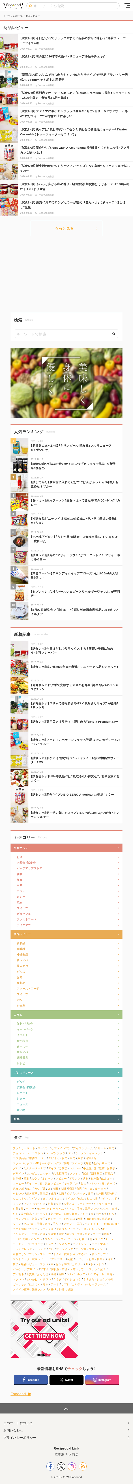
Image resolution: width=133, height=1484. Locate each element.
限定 (87, 1234)
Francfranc (93, 1219)
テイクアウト (25, 925)
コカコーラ (51, 1239)
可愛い (83, 1239)
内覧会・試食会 (26, 862)
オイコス (70, 1198)
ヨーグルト (41, 1214)
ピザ (69, 1193)
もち (83, 1183)
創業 (50, 1204)
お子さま (69, 1204)
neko (81, 1198)
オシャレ (47, 1178)
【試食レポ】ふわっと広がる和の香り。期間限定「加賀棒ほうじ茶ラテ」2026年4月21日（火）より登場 (75, 186)
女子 (42, 1219)
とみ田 (100, 1193)
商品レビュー (22, 934)
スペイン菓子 (21, 1289)
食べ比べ (22, 960)
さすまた (88, 1279)
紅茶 (102, 1168)
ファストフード (26, 919)
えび (47, 1224)
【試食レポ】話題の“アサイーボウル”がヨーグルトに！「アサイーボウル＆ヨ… (75, 557)
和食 (19, 874)
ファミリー (84, 1204)
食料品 (21, 943)
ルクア (81, 1274)
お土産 (21, 1006)
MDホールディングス (48, 1163)
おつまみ (69, 1219)
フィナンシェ (81, 1244)
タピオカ (54, 1158)
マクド (28, 1204)
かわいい (18, 1193)
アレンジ (40, 1249)
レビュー (61, 1178)
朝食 (67, 1214)
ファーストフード (28, 988)
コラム (18, 1015)
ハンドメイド (93, 1224)
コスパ (70, 1274)
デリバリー (58, 1259)
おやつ (35, 1178)
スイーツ (22, 908)
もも (111, 1214)
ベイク (98, 1239)
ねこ (29, 1188)
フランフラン (21, 1219)
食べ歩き (22, 1041)
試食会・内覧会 (26, 1087)
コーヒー (18, 1183)
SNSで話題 (66, 1289)
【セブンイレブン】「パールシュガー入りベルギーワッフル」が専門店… (75, 593)
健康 (53, 1193)
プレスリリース (24, 1072)
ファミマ (75, 1173)
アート (55, 1284)
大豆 (91, 1249)
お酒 (19, 857)
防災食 (55, 1269)
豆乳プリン (20, 1254)
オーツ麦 (80, 1249)
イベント (22, 1035)
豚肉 (64, 1158)
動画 (26, 1239)
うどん (70, 1209)
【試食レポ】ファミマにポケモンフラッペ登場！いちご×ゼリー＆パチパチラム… (75, 741)
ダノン (36, 1198)
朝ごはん (56, 1214)
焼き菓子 (31, 1193)
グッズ (21, 972)
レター (21, 1098)
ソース (82, 1229)
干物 (40, 1224)
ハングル (36, 1239)
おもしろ (94, 1229)
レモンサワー (78, 1269)
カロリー (77, 1264)
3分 (104, 1229)
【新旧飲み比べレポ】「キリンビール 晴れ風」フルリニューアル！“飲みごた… (71, 447)
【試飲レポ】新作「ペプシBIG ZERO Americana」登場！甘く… (72, 794)
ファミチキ (47, 1229)
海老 (88, 1163)
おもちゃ (39, 1204)
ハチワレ (45, 1279)
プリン (33, 1254)
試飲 (85, 1178)
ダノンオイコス (52, 1198)
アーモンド (20, 1244)
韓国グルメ (39, 1289)
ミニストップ (21, 1198)
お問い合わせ (13, 1430)
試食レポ (18, 1188)
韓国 (106, 1234)
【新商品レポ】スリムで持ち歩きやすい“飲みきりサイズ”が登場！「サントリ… (74, 705)
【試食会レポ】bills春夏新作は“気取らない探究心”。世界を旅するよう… (75, 778)
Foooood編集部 (46, 48)
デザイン (18, 1173)
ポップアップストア (29, 868)
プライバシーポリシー (19, 1437)
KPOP (17, 1239)
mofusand (110, 1224)
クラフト (69, 1224)
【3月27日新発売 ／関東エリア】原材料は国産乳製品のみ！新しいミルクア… (74, 612)
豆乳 (51, 1249)
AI (87, 1264)
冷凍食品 (22, 954)
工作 (80, 1224)
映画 (58, 1204)
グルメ (21, 1081)
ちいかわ (31, 1279)
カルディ (45, 1173)
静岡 (90, 1193)
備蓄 (61, 1234)
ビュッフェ (24, 914)
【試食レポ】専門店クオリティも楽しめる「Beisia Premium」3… (74, 721)
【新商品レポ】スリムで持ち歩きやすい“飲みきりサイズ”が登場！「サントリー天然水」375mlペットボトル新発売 (74, 77)
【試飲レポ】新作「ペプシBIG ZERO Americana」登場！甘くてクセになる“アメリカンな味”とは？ (75, 150)
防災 (64, 1269)
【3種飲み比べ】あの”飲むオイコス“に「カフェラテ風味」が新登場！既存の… (73, 466)
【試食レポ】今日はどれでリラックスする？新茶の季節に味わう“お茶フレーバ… (72, 650)
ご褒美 (63, 1168)
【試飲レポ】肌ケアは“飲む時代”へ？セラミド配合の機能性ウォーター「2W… (75, 760)
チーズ (111, 1183)
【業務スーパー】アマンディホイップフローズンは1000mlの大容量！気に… (74, 575)
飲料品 (21, 983)
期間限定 (96, 1173)
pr (49, 1188)
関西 (71, 1188)
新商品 (109, 1173)
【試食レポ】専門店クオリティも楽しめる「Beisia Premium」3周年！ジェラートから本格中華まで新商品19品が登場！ (75, 95)
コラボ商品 (20, 1158)
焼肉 (19, 902)
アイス (52, 1168)
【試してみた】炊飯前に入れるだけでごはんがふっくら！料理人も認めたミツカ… (74, 484)
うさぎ (57, 1279)
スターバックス (22, 1163)
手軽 (80, 1209)
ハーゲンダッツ (55, 1153)
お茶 (15, 1209)
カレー (21, 896)
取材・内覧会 (25, 1024)
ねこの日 (92, 1198)
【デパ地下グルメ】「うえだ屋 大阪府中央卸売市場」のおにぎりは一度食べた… (74, 539)
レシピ (21, 1063)
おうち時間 (63, 1264)
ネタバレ (18, 1279)
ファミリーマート (24, 1148)
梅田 (55, 1188)
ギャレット (96, 1153)
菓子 (15, 1264)
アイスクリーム (83, 1148)
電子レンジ (92, 1209)
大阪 (63, 1188)
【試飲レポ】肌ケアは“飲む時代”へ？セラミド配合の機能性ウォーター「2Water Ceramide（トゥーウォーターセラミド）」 (73, 131)
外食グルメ (21, 848)
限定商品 (26, 1214)
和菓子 (101, 1259)
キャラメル (71, 1183)
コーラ (97, 1234)
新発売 (70, 1234)
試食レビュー (53, 1183)
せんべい (29, 1224)
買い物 (21, 1110)
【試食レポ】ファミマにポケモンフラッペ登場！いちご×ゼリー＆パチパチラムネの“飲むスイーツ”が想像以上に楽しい (74, 113)
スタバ (44, 1264)
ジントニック (21, 1259)
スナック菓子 (97, 1269)
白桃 (98, 1214)
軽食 (74, 1214)
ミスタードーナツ (35, 1168)
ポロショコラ (72, 1279)
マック (17, 1204)
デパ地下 (18, 1274)
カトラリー (55, 1219)
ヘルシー (75, 1168)
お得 (61, 1274)
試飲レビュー (40, 1259)
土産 (80, 1234)
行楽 (91, 1259)
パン (19, 1000)
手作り (57, 1224)
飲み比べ (22, 966)
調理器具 (22, 1058)
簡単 (26, 1178)
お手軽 (17, 1178)
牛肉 (72, 1158)
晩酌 (80, 1219)
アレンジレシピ (22, 1249)
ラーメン (80, 1153)
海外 (67, 1163)
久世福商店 (60, 1173)
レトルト (93, 1183)
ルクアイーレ (96, 1274)
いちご (84, 1214)
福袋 (53, 1274)
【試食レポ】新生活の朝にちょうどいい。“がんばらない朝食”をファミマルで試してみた (75, 168)
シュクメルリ (105, 1279)
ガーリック (20, 1284)
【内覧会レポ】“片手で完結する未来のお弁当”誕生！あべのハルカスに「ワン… (74, 687)
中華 (19, 885)
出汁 (115, 1209)
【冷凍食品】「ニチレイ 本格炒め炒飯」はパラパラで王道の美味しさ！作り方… (74, 520)
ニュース (22, 1104)
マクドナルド (108, 1198)
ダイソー (31, 1183)
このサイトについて (18, 1422)
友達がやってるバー (76, 1254)
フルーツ (45, 1254)
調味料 (21, 949)
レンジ (105, 1209)
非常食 (44, 1269)
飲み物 (94, 1178)
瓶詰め (106, 1219)
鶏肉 (111, 1148)
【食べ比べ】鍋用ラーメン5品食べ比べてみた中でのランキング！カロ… (75, 502)
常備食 (52, 1234)
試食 (86, 1173)
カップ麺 (39, 1188)
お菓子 (111, 1168)
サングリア (99, 1254)
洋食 (19, 880)
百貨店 (30, 1274)
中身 (109, 1274)
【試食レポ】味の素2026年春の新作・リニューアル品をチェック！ (64, 56)
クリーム (100, 1148)
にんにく (34, 1284)
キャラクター (101, 1204)
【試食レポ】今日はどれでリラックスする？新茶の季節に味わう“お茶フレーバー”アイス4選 (73, 40)
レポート (22, 1093)
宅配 (70, 1259)
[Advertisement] (66, 274)
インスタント (21, 1234)
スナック (79, 1193)
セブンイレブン (61, 1148)
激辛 (80, 1158)
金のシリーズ (101, 1163)
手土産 (87, 1168)
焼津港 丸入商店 (67, 1454)
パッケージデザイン (25, 1269)
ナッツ (109, 1239)
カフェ (21, 891)
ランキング (63, 1244)
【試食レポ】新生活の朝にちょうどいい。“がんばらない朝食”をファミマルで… (75, 814)
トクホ (57, 1254)
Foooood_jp (21, 1393)
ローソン (43, 1148)
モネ (45, 1284)
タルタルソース (66, 1229)
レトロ (100, 1264)
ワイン (17, 1224)
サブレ (65, 1284)
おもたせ (42, 1274)
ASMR (52, 1289)
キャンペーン (25, 1029)
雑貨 (35, 1219)
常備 (42, 1234)
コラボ (33, 1229)
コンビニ (31, 1173)
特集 (16, 1119)
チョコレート (21, 1153)
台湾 (79, 1188)
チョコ (49, 1244)
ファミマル (99, 1244)
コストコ (37, 1153)
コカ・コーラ (69, 1239)
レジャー (80, 1259)
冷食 (110, 1259)
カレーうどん (55, 1209)
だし (15, 1214)
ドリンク (74, 1178)
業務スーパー (37, 1158)
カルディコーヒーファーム (89, 1284)
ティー (30, 1209)
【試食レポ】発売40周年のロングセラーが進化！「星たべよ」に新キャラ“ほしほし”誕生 (73, 204)
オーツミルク (64, 1249)
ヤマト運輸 (20, 1229)
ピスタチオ (36, 1244)
